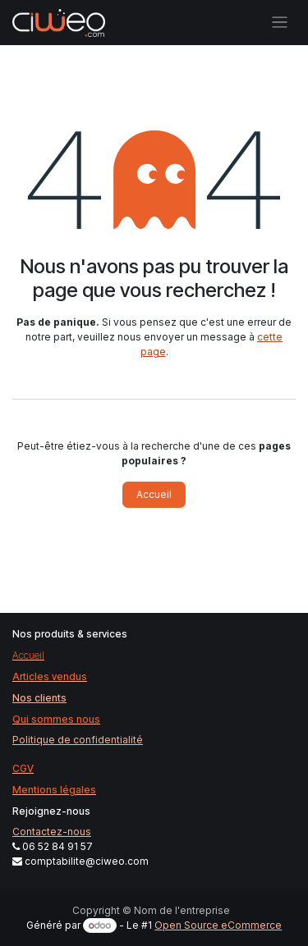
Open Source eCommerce (218, 925)
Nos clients (39, 698)
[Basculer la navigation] (280, 23)
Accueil (154, 494)
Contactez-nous (51, 831)
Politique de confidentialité (77, 739)
